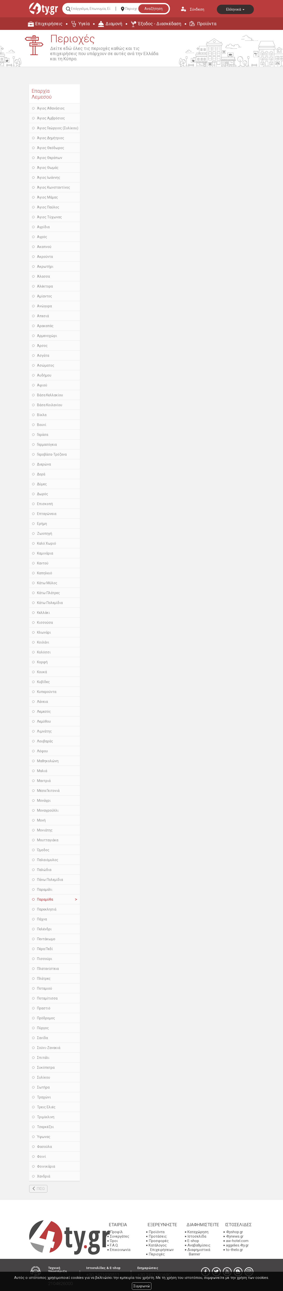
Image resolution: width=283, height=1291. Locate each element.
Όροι (114, 1241)
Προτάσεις (158, 1236)
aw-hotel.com (237, 1241)
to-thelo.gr (234, 1249)
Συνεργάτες (119, 1236)
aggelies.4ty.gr (237, 1245)
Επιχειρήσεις (48, 23)
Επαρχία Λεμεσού (42, 94)
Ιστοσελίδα (196, 1236)
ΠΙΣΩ (41, 1188)
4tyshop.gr (234, 1232)
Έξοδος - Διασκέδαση (159, 23)
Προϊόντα (206, 23)
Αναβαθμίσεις (198, 1245)
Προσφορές (159, 1241)
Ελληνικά (235, 9)
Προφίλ (116, 1232)
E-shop (193, 1241)
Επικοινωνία (120, 1249)
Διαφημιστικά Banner (198, 1251)
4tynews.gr (234, 1236)
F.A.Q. (114, 1245)
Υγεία (84, 23)
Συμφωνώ (141, 1286)
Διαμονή (113, 23)
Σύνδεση (197, 9)
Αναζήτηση (153, 9)
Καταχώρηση (197, 1232)
